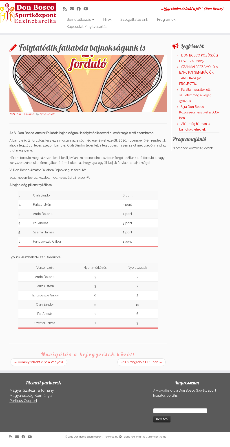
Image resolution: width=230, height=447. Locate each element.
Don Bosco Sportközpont (88, 436)
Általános (30, 114)
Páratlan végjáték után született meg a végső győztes (195, 95)
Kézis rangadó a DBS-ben (141, 362)
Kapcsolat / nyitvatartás (86, 27)
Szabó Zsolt (47, 114)
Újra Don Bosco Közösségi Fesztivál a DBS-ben (199, 112)
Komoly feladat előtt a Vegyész (39, 362)
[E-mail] (73, 9)
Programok (166, 19)
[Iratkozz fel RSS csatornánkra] (66, 9)
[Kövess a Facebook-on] (80, 9)
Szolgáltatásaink (134, 19)
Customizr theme (156, 436)
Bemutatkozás (80, 19)
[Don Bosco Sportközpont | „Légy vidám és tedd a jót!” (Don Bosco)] (27, 13)
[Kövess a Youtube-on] (87, 9)
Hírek (107, 19)
